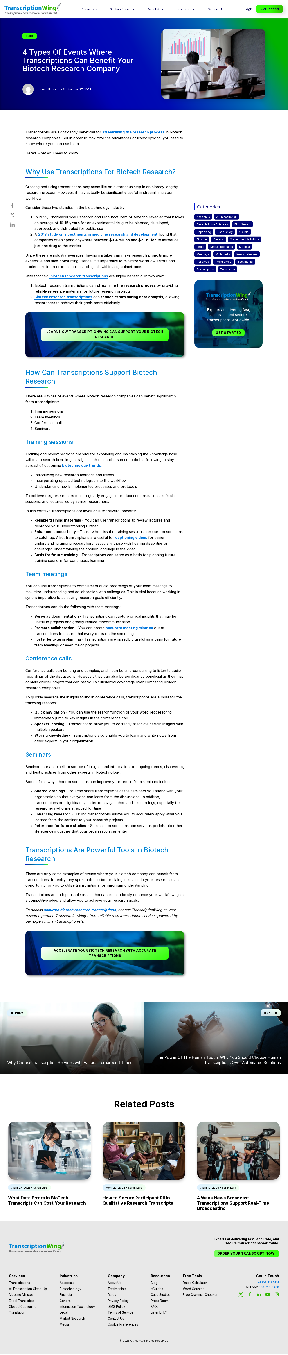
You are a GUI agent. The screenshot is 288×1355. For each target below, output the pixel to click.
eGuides (157, 1289)
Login (249, 9)
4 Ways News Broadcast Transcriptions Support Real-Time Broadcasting (233, 1203)
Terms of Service (120, 1313)
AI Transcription (226, 217)
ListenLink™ (159, 1313)
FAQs (154, 1307)
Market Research (221, 246)
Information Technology (77, 1307)
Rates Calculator (195, 1283)
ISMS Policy (116, 1307)
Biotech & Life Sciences (212, 224)
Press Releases (246, 254)
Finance (202, 239)
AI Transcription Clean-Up (28, 1289)
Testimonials (117, 1289)
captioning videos (131, 537)
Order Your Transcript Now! (246, 1254)
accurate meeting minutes (129, 628)
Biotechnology (70, 1289)
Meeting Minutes (21, 1295)
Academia (203, 217)
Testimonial (245, 261)
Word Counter (193, 1289)
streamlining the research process (133, 132)
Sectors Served (121, 9)
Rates (112, 1295)
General (218, 239)
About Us (154, 9)
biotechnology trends (81, 466)
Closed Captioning (22, 1307)
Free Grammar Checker (200, 1295)
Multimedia (223, 254)
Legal (200, 246)
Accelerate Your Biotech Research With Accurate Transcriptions (105, 953)
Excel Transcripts (21, 1301)
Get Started (270, 9)
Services (88, 9)
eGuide (244, 231)
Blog (154, 1283)
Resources (184, 9)
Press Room (160, 1301)
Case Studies (160, 1295)
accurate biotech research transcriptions (80, 910)
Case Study (225, 231)
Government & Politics (244, 239)
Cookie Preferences (123, 1325)
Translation (227, 269)
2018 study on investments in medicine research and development (98, 234)
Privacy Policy (118, 1301)
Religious (203, 261)
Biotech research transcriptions (63, 297)
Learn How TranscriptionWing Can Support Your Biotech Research (104, 334)
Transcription (205, 269)
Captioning (204, 231)
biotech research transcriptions (79, 276)
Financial (66, 1295)
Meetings (203, 254)
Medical (244, 246)
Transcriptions (19, 1283)
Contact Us (215, 9)
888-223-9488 (269, 1288)
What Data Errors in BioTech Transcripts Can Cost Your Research (47, 1201)
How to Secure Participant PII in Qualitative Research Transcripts (138, 1201)
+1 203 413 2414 (268, 1283)
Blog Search (242, 224)
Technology (223, 261)
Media (64, 1325)
